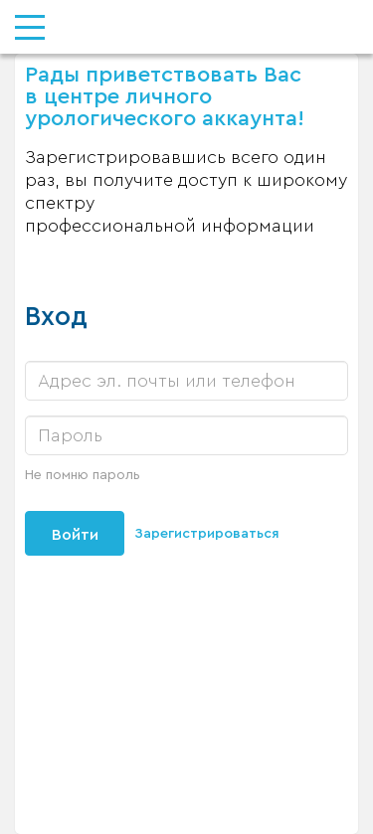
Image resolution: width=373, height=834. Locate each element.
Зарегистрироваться (207, 534)
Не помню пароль (82, 475)
